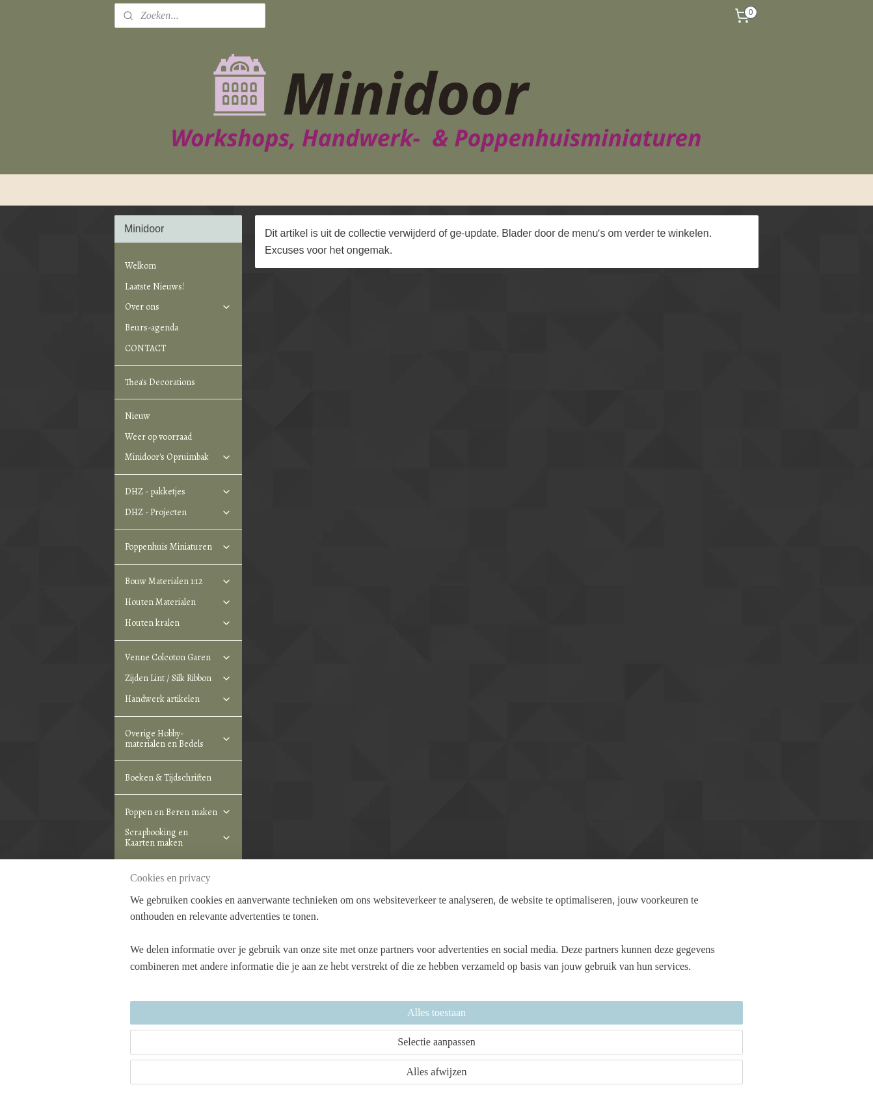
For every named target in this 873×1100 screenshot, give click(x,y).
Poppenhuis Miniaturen (178, 547)
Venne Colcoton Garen (178, 657)
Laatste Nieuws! (154, 286)
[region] (350, 1042)
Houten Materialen (178, 602)
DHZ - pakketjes (178, 491)
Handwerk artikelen (178, 699)
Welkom (140, 266)
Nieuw (137, 416)
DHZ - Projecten (178, 512)
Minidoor (276, 936)
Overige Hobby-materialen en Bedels (178, 738)
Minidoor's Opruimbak (178, 457)
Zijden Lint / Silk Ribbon (178, 678)
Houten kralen (178, 623)
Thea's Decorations (160, 382)
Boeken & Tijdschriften (168, 777)
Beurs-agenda (151, 327)
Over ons (178, 307)
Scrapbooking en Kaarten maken (178, 837)
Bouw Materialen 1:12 (178, 581)
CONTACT (145, 348)
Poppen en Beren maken (178, 812)
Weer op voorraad (158, 437)
